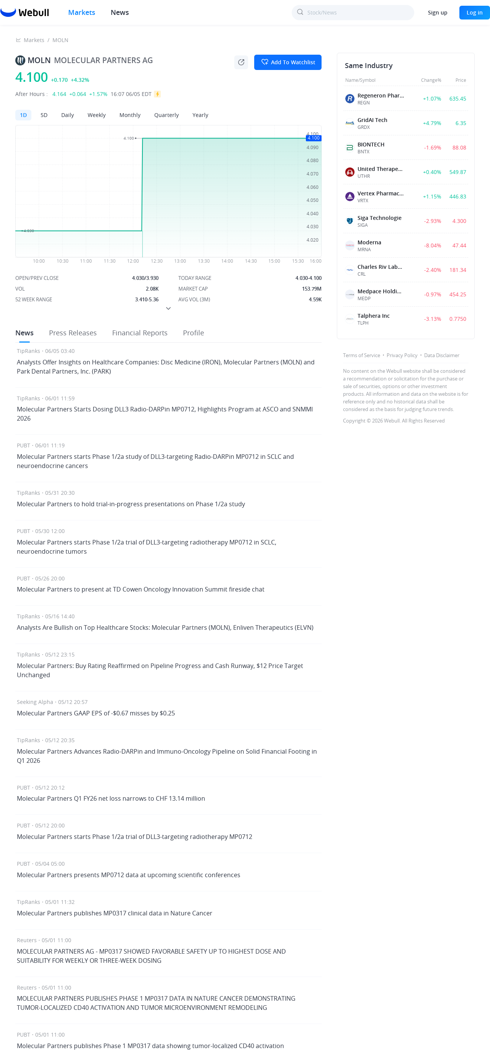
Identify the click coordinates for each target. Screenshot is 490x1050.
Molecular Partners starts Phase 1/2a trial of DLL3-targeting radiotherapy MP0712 (134, 836)
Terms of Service (361, 355)
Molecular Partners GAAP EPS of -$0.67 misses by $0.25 (96, 713)
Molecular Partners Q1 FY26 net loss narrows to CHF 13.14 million (111, 798)
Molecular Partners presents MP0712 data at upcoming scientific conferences (128, 875)
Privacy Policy (402, 355)
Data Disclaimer (441, 355)
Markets (34, 40)
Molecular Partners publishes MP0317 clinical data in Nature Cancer (114, 913)
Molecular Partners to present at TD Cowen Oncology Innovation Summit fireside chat (141, 589)
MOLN (60, 40)
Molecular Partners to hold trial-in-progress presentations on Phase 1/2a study (131, 504)
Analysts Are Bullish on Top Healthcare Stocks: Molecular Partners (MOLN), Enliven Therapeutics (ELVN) (165, 627)
